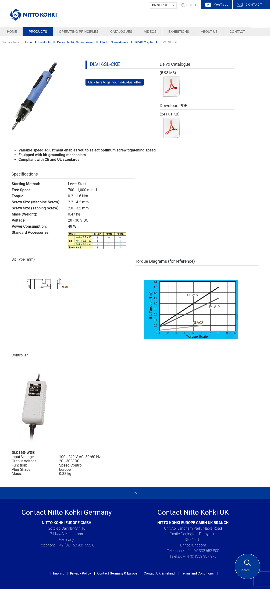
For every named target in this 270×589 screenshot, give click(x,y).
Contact (237, 31)
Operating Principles (79, 31)
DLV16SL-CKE (105, 64)
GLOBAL (192, 5)
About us (209, 31)
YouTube (221, 4)
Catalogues (121, 31)
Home (12, 31)
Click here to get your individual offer (114, 82)
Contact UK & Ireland (159, 573)
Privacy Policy (80, 573)
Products (38, 31)
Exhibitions (178, 31)
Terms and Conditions (197, 573)
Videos (150, 31)
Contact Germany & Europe (117, 573)
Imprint (58, 573)
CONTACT (254, 4)
